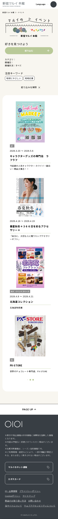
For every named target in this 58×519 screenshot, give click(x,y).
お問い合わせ (34, 500)
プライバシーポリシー (30, 491)
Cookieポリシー (12, 495)
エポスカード (14, 479)
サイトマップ (29, 495)
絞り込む (29, 50)
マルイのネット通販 (17, 467)
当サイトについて (13, 505)
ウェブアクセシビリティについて (39, 505)
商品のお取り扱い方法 (15, 500)
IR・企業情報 (11, 491)
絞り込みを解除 (29, 87)
